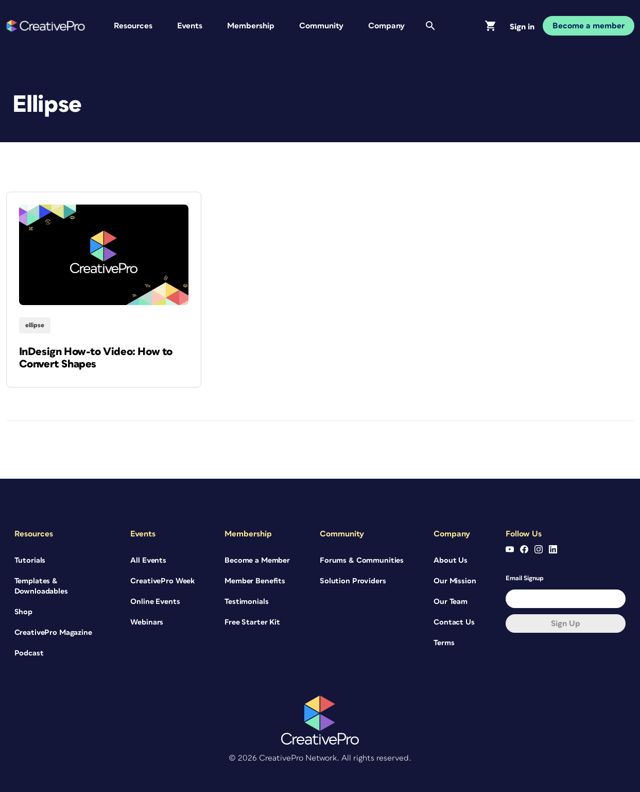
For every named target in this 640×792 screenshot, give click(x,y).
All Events (148, 560)
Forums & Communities (362, 560)
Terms (444, 643)
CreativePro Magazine (53, 632)
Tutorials (30, 560)
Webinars (146, 622)
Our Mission (455, 581)
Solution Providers (353, 581)
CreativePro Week (162, 581)
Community (321, 26)
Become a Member (257, 560)
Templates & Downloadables (41, 586)
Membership (250, 26)
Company (386, 26)
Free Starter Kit (252, 622)
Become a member (588, 26)
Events (189, 26)
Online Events (155, 601)
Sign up (565, 623)
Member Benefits (254, 581)
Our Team (451, 601)
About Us (451, 560)
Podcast (29, 653)
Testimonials (246, 601)
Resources (133, 26)
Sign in (522, 27)
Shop (23, 612)
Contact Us (454, 622)
